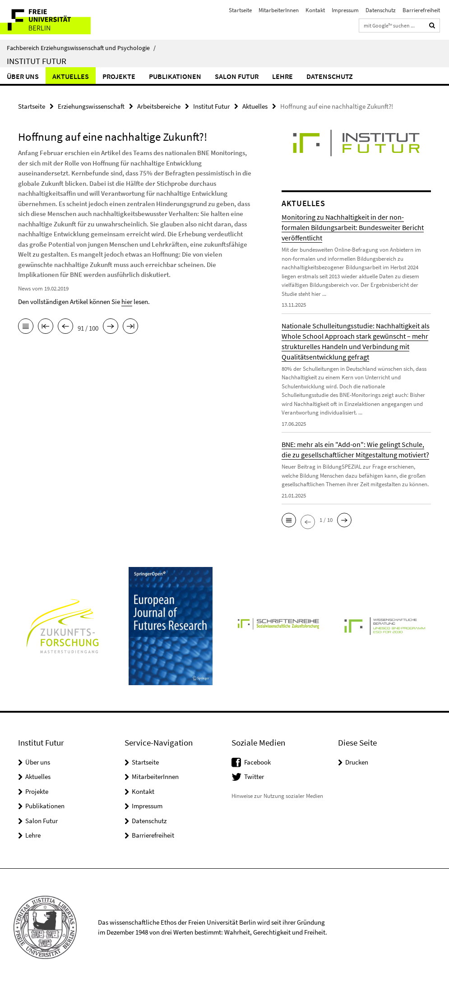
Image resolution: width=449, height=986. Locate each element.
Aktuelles (70, 76)
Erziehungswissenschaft (91, 106)
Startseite (240, 10)
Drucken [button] (356, 762)
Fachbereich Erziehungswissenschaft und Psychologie (81, 48)
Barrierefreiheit (421, 10)
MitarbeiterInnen (279, 10)
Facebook (257, 762)
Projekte (118, 76)
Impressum (345, 10)
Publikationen (175, 76)
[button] (289, 520)
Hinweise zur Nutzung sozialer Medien (277, 796)
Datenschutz (381, 10)
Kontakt (315, 10)
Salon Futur (237, 76)
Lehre (282, 76)
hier (126, 301)
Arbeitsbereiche (159, 106)
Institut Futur (36, 60)
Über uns (23, 76)
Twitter (254, 776)
